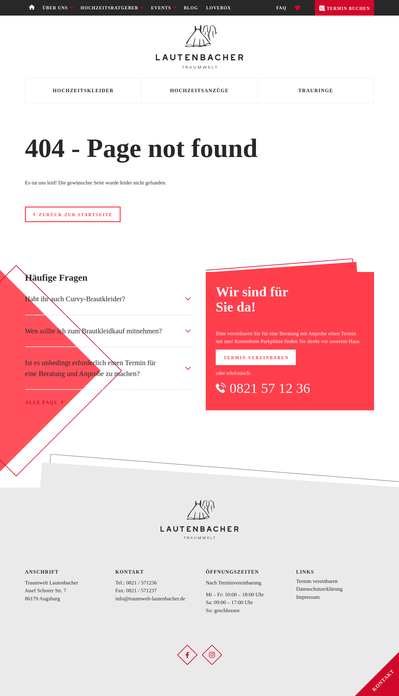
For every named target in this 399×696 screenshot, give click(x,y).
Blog (191, 8)
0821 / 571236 (141, 583)
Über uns (55, 8)
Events (161, 8)
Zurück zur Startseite (76, 214)
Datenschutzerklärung (319, 589)
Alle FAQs (41, 402)
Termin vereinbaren (256, 357)
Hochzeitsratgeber (109, 8)
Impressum (308, 597)
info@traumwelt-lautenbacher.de (150, 599)
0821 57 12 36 (269, 388)
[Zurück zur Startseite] (199, 47)
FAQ (281, 8)
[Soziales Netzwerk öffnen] (187, 654)
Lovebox (218, 8)
